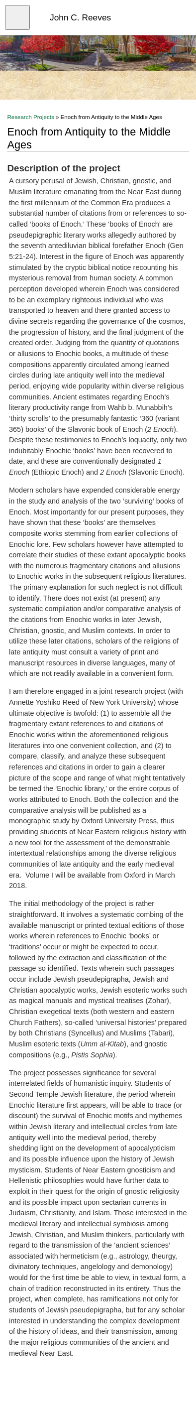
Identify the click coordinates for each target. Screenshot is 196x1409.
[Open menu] (17, 17)
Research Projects (30, 117)
